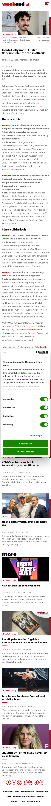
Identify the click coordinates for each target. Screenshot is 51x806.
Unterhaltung (11, 34)
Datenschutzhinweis (24, 796)
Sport (7, 517)
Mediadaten (27, 791)
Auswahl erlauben (25, 452)
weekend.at (39, 99)
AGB (9, 796)
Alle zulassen (25, 444)
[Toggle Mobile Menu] (47, 3)
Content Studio (11, 791)
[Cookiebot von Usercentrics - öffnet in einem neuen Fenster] (36, 352)
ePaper (40, 796)
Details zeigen (35, 435)
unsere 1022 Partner (21, 369)
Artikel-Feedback (31, 801)
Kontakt (15, 801)
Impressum (42, 791)
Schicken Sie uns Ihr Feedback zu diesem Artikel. (24, 348)
